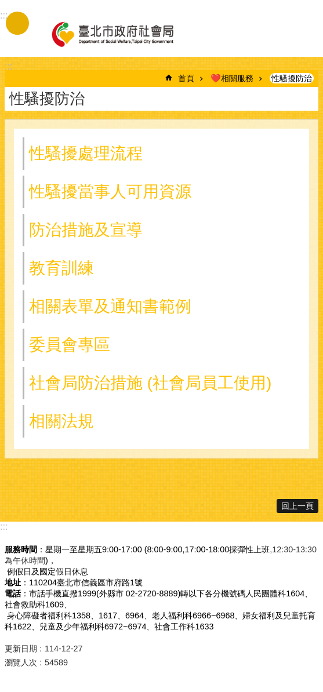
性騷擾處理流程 (86, 153)
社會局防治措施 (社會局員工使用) (150, 383)
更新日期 (21, 648)
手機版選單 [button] (17, 23)
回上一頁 (297, 506)
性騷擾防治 (291, 78)
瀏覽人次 (21, 662)
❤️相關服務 (232, 78)
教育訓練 (61, 268)
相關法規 (61, 421)
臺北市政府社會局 (112, 33)
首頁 (186, 78)
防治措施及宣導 (86, 230)
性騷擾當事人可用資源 (110, 192)
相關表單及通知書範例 (110, 306)
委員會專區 (69, 345)
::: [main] (8, 66)
